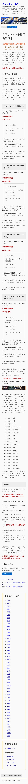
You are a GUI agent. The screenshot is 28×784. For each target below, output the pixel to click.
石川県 (8, 647)
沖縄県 (8, 736)
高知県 (8, 712)
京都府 (8, 674)
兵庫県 (8, 680)
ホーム (4, 27)
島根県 (8, 691)
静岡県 (8, 662)
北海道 (8, 600)
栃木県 (8, 624)
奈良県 (8, 683)
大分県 (8, 727)
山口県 (8, 700)
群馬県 (8, 626)
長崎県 (8, 721)
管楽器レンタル (11, 748)
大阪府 (8, 677)
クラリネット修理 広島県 (7, 579)
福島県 (8, 618)
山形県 (8, 615)
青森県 (8, 603)
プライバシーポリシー (15, 775)
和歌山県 (9, 685)
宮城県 (8, 609)
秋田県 (8, 612)
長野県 (8, 656)
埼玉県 (8, 629)
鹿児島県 (9, 733)
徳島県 (8, 703)
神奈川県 (9, 638)
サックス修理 (10, 759)
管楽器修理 (10, 757)
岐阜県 (8, 659)
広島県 (8, 697)
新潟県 (8, 641)
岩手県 (8, 606)
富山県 (8, 644)
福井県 (8, 650)
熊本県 (8, 724)
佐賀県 (8, 718)
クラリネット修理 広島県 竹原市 (14, 586)
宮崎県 (8, 730)
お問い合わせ (12, 27)
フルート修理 (10, 762)
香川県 (8, 706)
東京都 (8, 635)
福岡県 (8, 715)
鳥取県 (8, 688)
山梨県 (8, 653)
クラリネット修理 (10, 4)
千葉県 (8, 632)
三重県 (8, 668)
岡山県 (8, 694)
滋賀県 (8, 671)
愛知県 (8, 665)
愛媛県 (8, 709)
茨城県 (8, 621)
